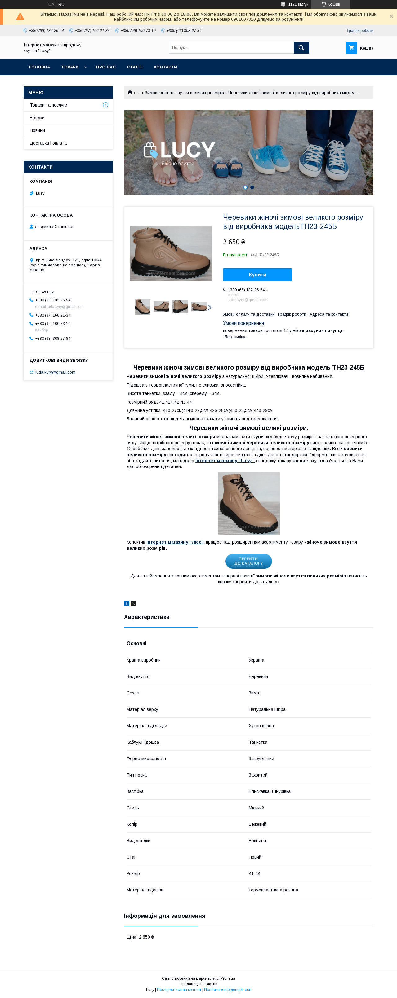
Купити (257, 274)
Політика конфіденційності (227, 989)
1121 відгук (298, 4)
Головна (39, 67)
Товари (70, 67)
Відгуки (37, 117)
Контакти (165, 67)
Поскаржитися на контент (179, 989)
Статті (135, 67)
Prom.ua (228, 978)
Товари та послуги (48, 105)
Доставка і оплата (48, 143)
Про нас (106, 67)
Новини (37, 130)
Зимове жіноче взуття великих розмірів (184, 92)
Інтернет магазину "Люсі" (175, 542)
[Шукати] (301, 48)
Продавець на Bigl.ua (198, 984)
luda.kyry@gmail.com (55, 372)
